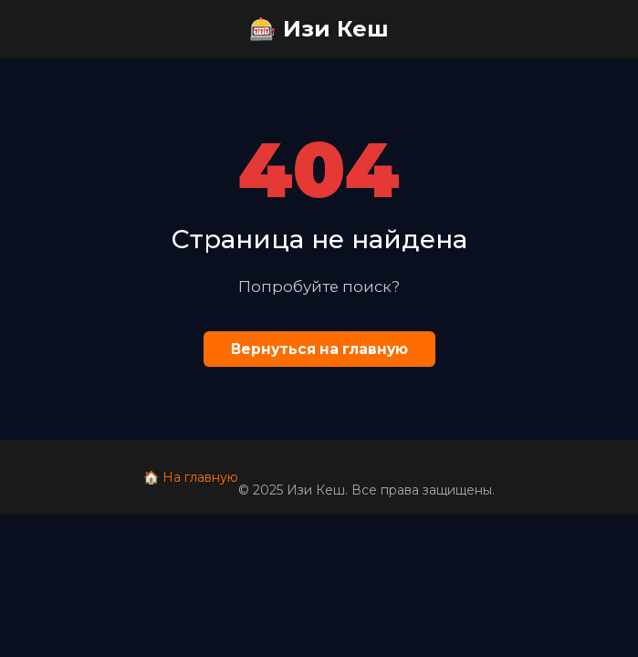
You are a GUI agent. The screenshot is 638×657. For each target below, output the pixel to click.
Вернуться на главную (319, 349)
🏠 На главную (190, 477)
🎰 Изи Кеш (319, 29)
